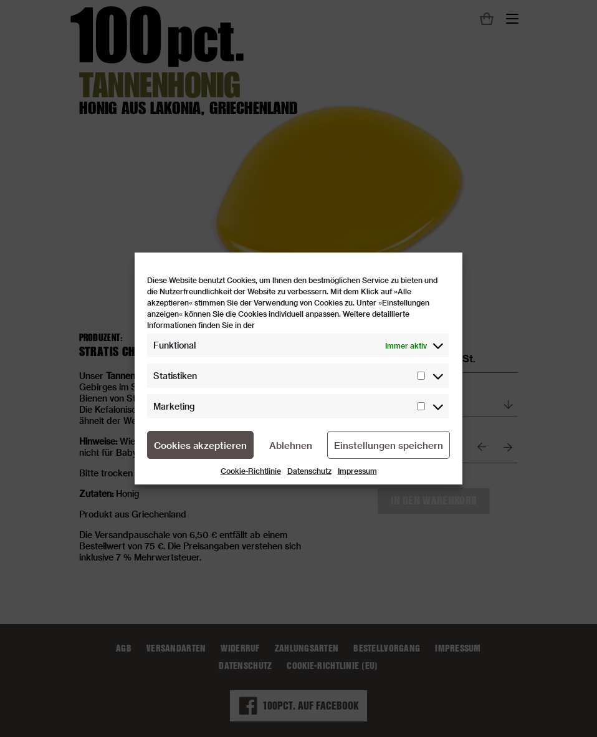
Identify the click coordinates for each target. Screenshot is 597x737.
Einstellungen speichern (388, 445)
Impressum (357, 470)
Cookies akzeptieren (200, 445)
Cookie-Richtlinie (251, 470)
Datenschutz (309, 470)
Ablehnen (290, 445)
